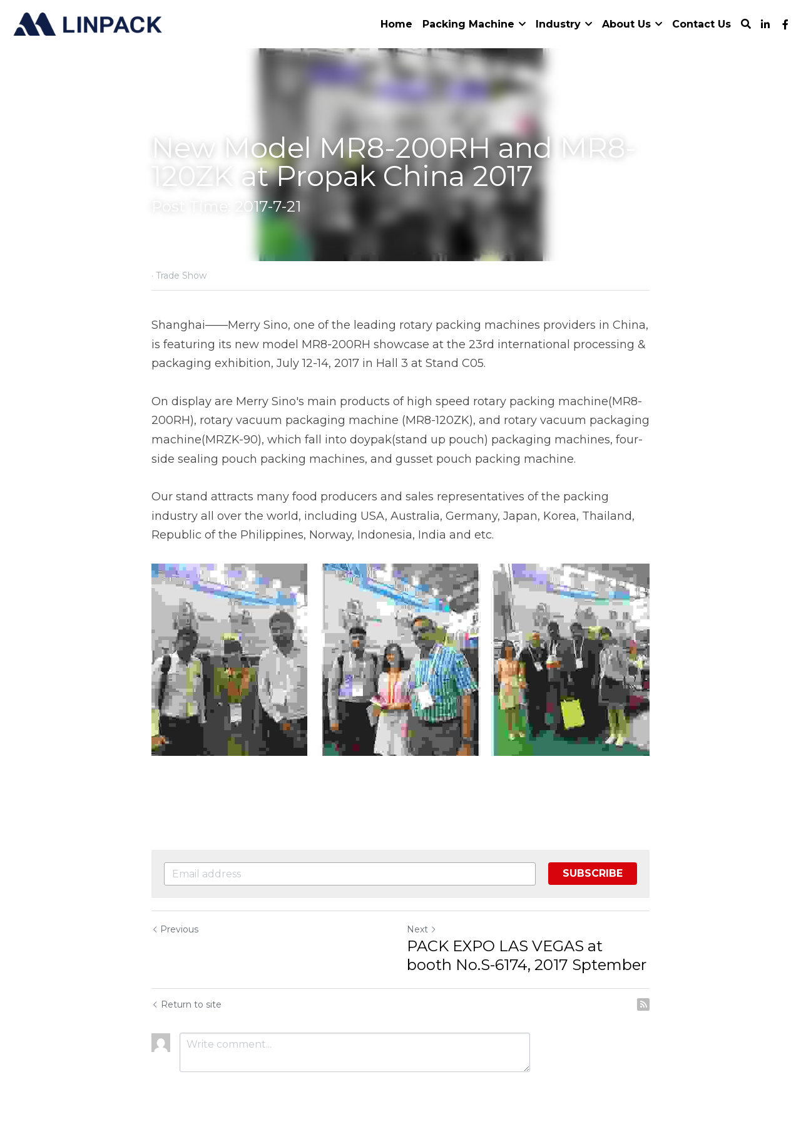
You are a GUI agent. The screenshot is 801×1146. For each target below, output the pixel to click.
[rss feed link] (643, 1004)
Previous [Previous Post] (174, 929)
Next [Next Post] (422, 929)
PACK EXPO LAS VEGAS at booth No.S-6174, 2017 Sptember (526, 955)
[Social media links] (765, 24)
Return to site (186, 1004)
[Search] (746, 24)
